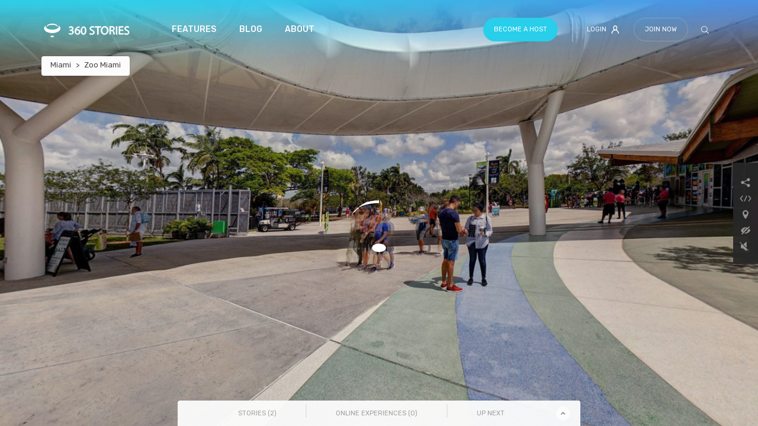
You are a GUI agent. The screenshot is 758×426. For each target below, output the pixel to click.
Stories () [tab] (257, 413)
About (299, 29)
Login (603, 29)
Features (194, 29)
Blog (250, 29)
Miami (60, 64)
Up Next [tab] (491, 413)
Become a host (520, 29)
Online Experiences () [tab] (376, 413)
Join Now (661, 29)
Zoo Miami (102, 64)
